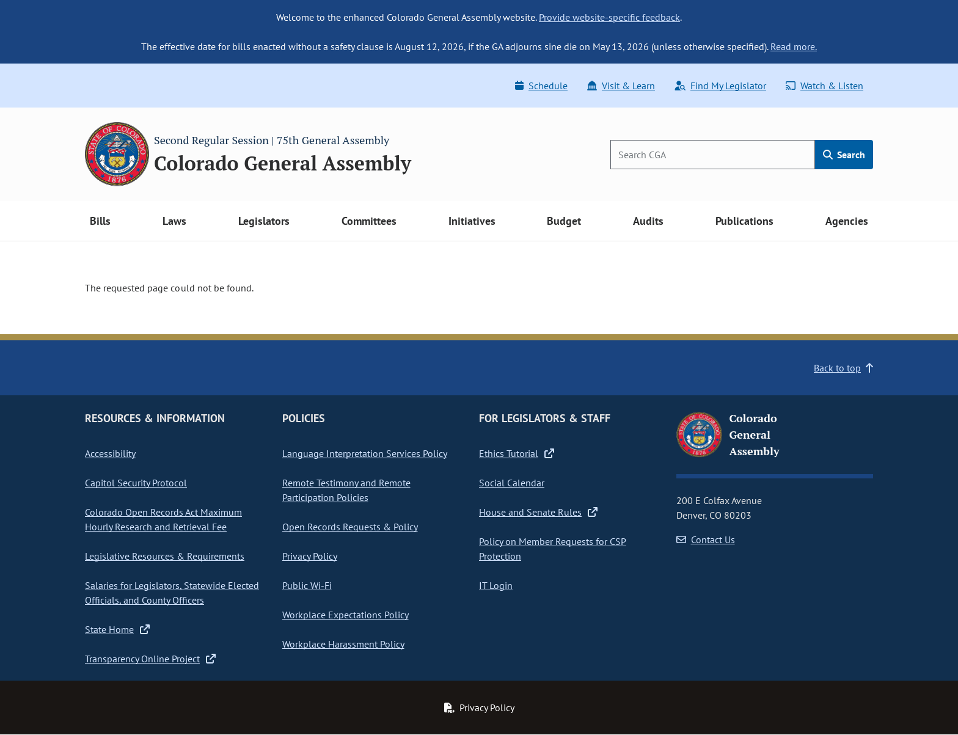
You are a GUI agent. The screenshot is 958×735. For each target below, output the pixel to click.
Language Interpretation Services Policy (364, 453)
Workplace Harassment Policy (343, 644)
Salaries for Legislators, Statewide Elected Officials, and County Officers (172, 592)
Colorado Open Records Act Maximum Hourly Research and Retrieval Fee (163, 519)
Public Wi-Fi (307, 585)
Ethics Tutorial (516, 453)
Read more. (793, 46)
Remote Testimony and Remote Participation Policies (346, 490)
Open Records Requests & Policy (350, 527)
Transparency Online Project (150, 659)
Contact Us (705, 539)
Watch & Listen (824, 85)
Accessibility (110, 453)
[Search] (712, 154)
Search (844, 154)
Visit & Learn (621, 85)
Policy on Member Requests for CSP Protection (552, 548)
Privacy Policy (309, 556)
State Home (117, 629)
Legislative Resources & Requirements (164, 556)
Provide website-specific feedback (609, 17)
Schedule (541, 85)
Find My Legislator (720, 85)
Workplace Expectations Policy (345, 615)
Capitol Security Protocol (136, 483)
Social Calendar (511, 483)
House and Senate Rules (538, 512)
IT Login (496, 585)
